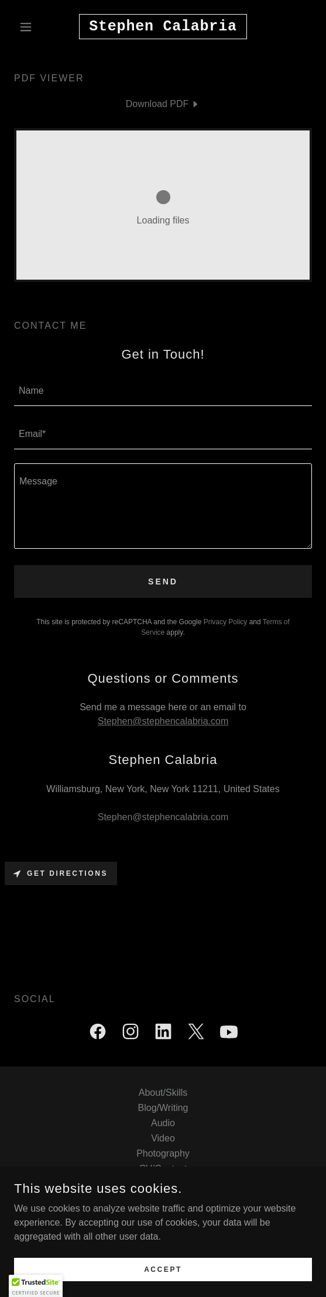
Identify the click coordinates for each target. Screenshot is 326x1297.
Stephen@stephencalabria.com (163, 721)
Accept (163, 1269)
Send (163, 581)
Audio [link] (163, 1123)
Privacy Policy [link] (226, 622)
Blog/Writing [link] (163, 1108)
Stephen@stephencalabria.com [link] (163, 817)
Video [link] (163, 1138)
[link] (163, 26)
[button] (36, 27)
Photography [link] (163, 1153)
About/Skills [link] (163, 1093)
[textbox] (163, 391)
